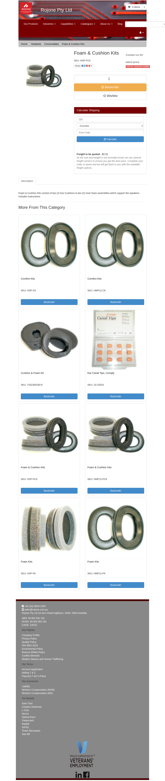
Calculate (110, 139)
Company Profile (31, 635)
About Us (106, 24)
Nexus (25, 713)
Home (24, 44)
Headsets (36, 44)
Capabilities (68, 24)
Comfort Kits (28, 278)
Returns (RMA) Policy (33, 652)
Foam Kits (26, 561)
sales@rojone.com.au (35, 609)
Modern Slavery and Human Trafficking (42, 659)
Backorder (110, 87)
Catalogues (88, 24)
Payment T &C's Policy (34, 676)
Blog (120, 24)
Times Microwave (31, 730)
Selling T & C (29, 672)
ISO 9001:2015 (30, 645)
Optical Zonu (28, 717)
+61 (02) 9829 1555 (34, 606)
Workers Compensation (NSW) (38, 689)
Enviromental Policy (32, 648)
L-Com (25, 710)
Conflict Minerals (30, 655)
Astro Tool (27, 703)
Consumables (51, 44)
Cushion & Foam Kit (32, 372)
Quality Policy (29, 642)
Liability (26, 686)
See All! (26, 734)
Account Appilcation (32, 669)
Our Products (31, 24)
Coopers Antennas (32, 706)
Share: (83, 66)
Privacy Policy (29, 638)
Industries (49, 24)
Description (27, 181)
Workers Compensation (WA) (37, 693)
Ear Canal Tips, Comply (100, 372)
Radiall (25, 723)
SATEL (25, 727)
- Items (134, 7)
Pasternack (28, 720)
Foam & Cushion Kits (73, 44)
